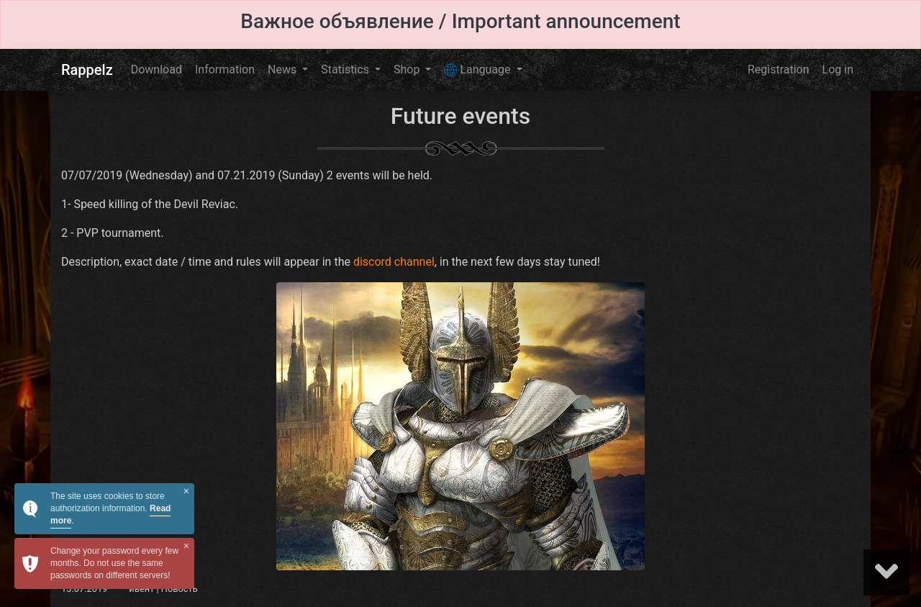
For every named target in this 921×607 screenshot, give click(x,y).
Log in (837, 69)
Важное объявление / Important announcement (460, 21)
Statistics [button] (346, 69)
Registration (778, 69)
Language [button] (478, 70)
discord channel (394, 262)
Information (225, 69)
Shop (408, 69)
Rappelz (87, 69)
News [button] (283, 69)
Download (156, 69)
